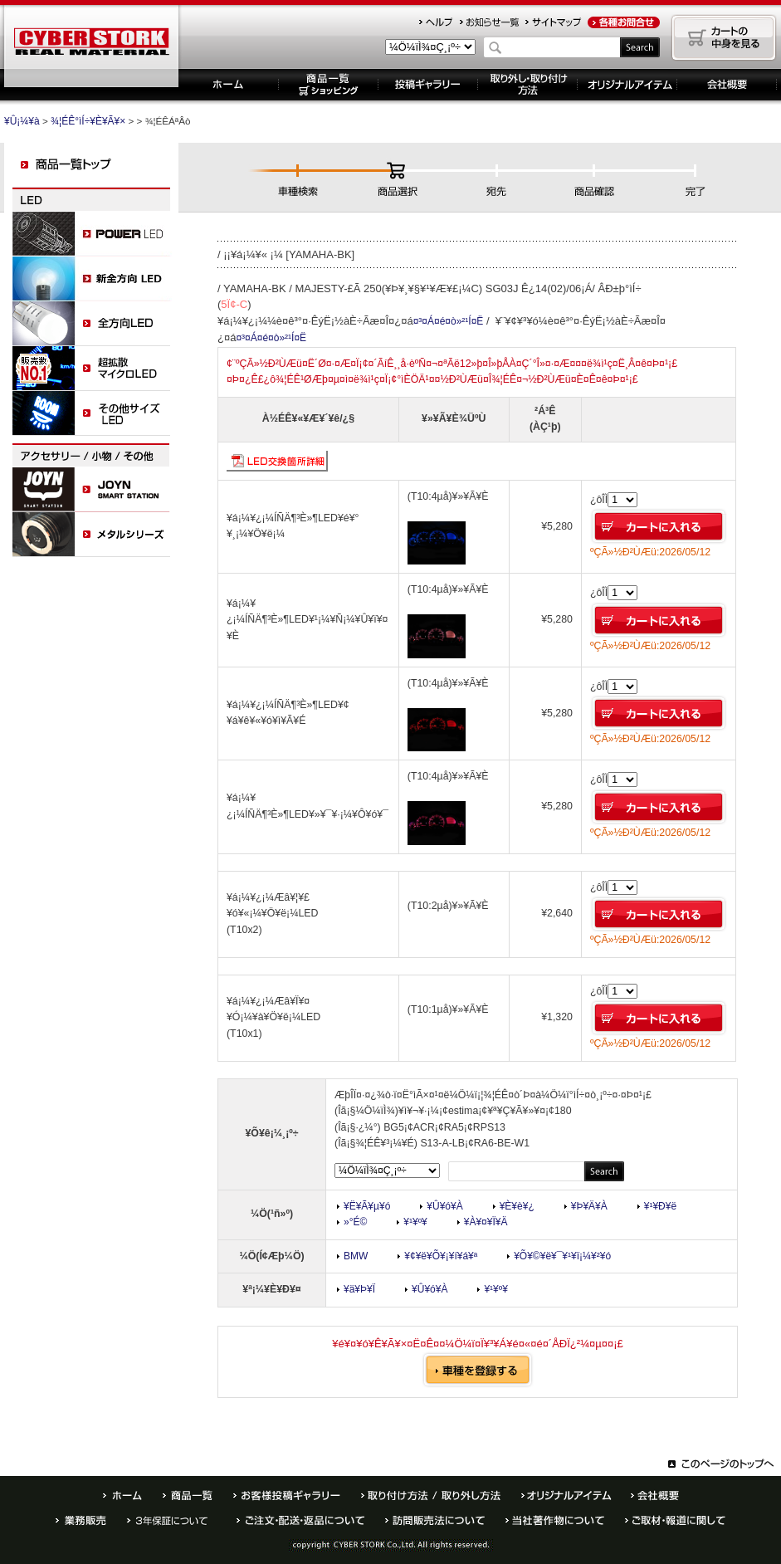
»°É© (355, 1222)
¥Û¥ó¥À (444, 1206)
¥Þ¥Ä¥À (589, 1206)
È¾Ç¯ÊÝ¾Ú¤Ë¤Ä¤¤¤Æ (171, 1520)
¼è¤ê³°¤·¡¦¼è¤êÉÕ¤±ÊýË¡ (528, 84)
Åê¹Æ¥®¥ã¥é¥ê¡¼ (428, 84)
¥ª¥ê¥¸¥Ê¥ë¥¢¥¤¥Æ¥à (627, 84)
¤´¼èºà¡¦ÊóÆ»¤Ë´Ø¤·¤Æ (675, 1520)
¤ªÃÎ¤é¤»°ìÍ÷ (489, 22)
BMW (356, 1256)
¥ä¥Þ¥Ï (359, 1289)
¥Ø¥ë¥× (435, 22)
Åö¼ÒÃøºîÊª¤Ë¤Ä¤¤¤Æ (554, 1520)
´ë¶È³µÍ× (727, 84)
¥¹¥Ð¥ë (660, 1206)
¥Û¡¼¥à (228, 84)
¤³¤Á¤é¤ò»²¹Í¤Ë (448, 321)
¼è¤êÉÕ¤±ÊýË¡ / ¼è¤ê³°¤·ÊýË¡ (431, 1495)
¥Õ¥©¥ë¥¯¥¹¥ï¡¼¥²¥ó (562, 1256)
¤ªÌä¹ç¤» (623, 22)
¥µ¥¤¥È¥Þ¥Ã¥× (553, 22)
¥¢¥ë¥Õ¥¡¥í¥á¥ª (440, 1256)
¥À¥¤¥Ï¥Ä (486, 1222)
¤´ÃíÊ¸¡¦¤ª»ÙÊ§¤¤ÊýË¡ (300, 1520)
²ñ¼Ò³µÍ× (655, 1495)
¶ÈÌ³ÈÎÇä (80, 1520)
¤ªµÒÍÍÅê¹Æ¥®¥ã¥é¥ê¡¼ (286, 1495)
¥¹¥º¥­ (415, 1222)
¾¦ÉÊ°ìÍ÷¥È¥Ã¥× (88, 121)
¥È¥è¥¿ (517, 1206)
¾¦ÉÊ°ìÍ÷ (188, 1495)
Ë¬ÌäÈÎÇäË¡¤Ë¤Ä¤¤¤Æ (435, 1520)
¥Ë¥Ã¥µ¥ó (367, 1206)
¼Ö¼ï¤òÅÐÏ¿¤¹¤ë (478, 1369)
